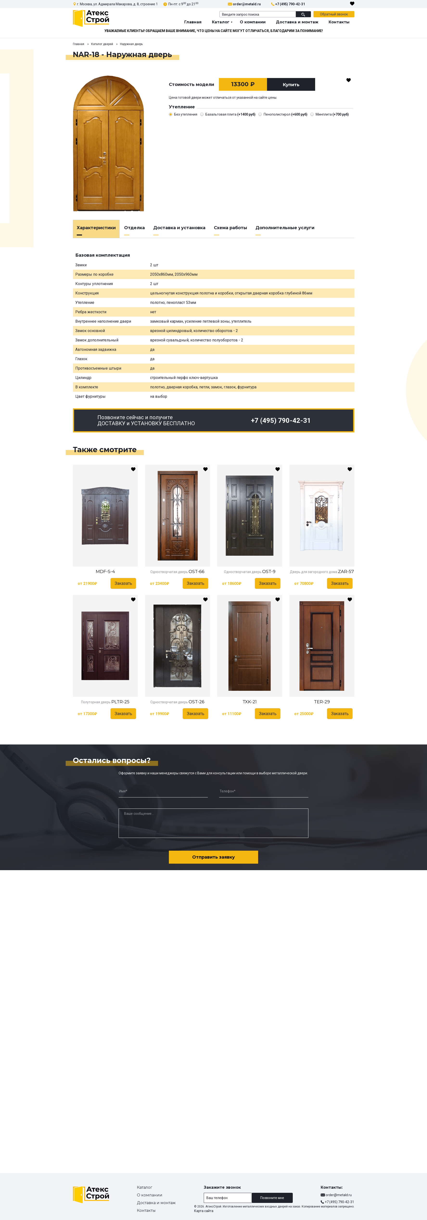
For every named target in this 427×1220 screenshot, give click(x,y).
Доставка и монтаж (297, 22)
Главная (193, 22)
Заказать (123, 583)
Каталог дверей (102, 44)
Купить (291, 84)
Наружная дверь (131, 44)
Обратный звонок (334, 14)
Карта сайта (203, 1211)
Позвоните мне (272, 1198)
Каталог (220, 22)
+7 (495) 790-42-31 (290, 4)
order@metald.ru (247, 4)
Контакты (339, 22)
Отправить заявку (213, 857)
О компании (253, 22)
